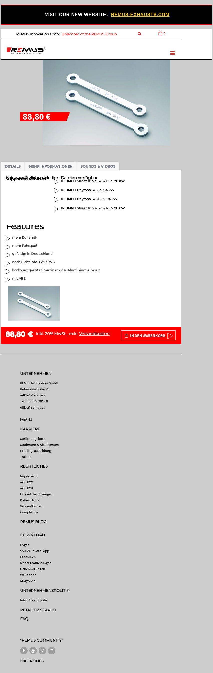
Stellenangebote (32, 438)
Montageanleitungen (35, 563)
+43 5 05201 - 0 (37, 401)
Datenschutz (29, 500)
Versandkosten (94, 333)
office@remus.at (32, 407)
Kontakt (26, 419)
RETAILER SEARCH (38, 610)
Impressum (28, 476)
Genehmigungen (32, 569)
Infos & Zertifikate (33, 600)
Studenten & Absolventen (39, 444)
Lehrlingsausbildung (35, 450)
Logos (24, 545)
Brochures (28, 557)
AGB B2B (26, 488)
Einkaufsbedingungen (36, 494)
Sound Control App (34, 551)
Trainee (25, 456)
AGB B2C (26, 482)
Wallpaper (28, 575)
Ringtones (27, 581)
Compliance (29, 512)
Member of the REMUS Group (90, 34)
